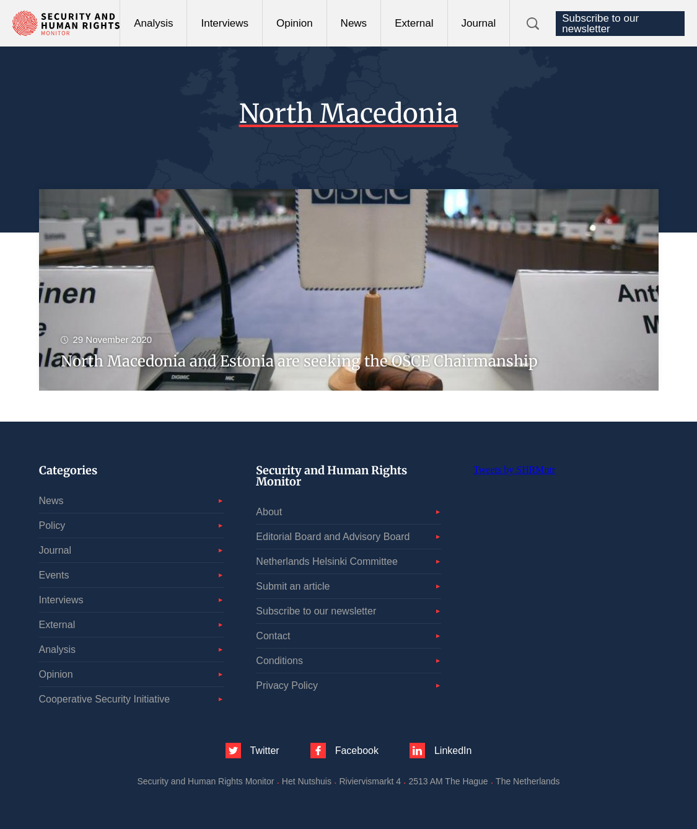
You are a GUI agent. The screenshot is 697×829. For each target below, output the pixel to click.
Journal (479, 23)
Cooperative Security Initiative (104, 699)
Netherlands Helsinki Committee (327, 561)
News (354, 23)
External (414, 23)
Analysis (153, 23)
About (269, 512)
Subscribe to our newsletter (600, 23)
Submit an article (293, 586)
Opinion (294, 23)
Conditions (279, 660)
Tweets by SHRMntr (514, 469)
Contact (273, 636)
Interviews (224, 23)
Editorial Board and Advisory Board (333, 536)
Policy (52, 525)
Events (54, 575)
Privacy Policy (287, 685)
